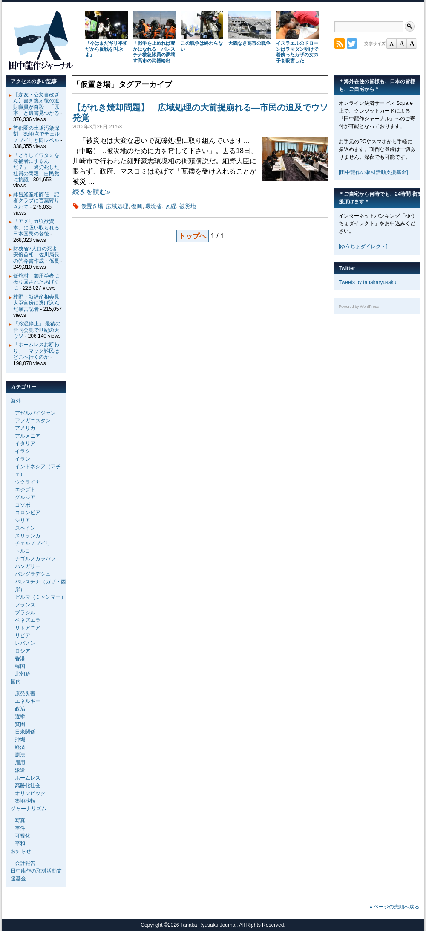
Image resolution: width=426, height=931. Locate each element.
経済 (20, 747)
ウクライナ (27, 482)
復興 (136, 206)
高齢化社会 (27, 786)
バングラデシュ (33, 574)
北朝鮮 (22, 674)
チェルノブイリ (33, 543)
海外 (16, 401)
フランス (25, 605)
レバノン (25, 643)
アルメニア (27, 436)
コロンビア (27, 513)
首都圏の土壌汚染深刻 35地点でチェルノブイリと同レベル (36, 134)
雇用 (20, 763)
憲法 (20, 755)
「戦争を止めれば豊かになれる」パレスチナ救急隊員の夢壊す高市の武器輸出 (154, 52)
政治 (20, 709)
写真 (20, 821)
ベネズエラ (27, 620)
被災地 (187, 206)
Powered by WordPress (359, 307)
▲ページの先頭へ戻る (394, 907)
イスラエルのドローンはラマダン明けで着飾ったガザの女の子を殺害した (297, 52)
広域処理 (117, 206)
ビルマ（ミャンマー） (40, 597)
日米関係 (25, 732)
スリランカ (27, 536)
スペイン (25, 528)
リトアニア (27, 628)
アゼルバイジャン (35, 413)
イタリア (25, 444)
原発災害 (25, 693)
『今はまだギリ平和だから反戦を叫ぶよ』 (106, 49)
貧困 (20, 724)
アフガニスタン (33, 420)
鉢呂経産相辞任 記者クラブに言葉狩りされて (36, 200)
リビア (22, 635)
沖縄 (20, 739)
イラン (22, 459)
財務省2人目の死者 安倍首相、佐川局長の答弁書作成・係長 (37, 255)
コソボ (22, 505)
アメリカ (25, 428)
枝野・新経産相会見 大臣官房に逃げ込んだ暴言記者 (38, 303)
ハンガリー (27, 566)
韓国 (20, 666)
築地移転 (25, 801)
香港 (20, 658)
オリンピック (30, 793)
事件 (20, 828)
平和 (20, 844)
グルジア (25, 497)
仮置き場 (92, 206)
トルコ (22, 551)
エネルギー (27, 701)
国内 (16, 681)
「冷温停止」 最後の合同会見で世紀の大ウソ (36, 330)
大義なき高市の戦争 (249, 43)
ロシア (22, 651)
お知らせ (21, 851)
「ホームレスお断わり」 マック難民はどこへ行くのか (36, 351)
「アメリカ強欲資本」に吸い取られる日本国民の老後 (36, 227)
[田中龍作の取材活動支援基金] (373, 172)
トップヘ (192, 236)
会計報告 (25, 863)
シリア (22, 520)
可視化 (22, 836)
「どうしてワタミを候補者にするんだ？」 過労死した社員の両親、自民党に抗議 (36, 167)
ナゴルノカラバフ (35, 559)
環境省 (153, 206)
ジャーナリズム (28, 809)
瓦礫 (170, 206)
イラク (22, 451)
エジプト (25, 490)
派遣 (20, 770)
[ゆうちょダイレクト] (363, 246)
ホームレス (27, 778)
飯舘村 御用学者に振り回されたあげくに (36, 282)
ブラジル (25, 612)
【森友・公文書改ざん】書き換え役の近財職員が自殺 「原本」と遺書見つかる (36, 104)
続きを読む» (91, 191)
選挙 (20, 716)
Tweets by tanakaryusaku (367, 282)
